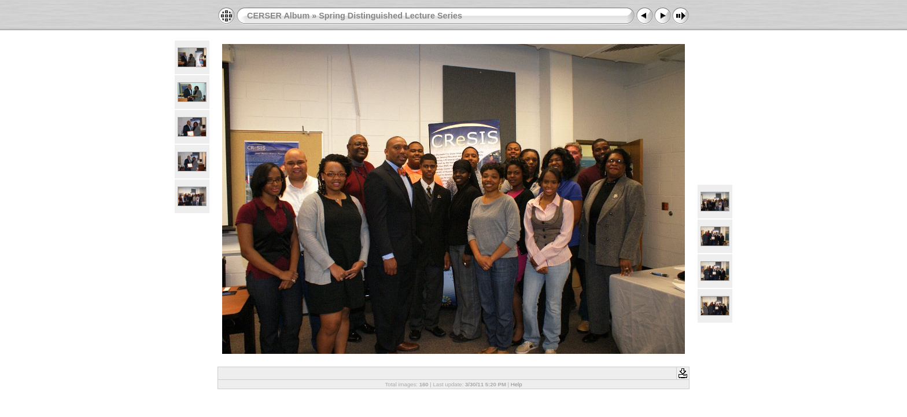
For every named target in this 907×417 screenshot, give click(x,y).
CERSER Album (278, 15)
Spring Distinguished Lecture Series (390, 15)
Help (516, 384)
